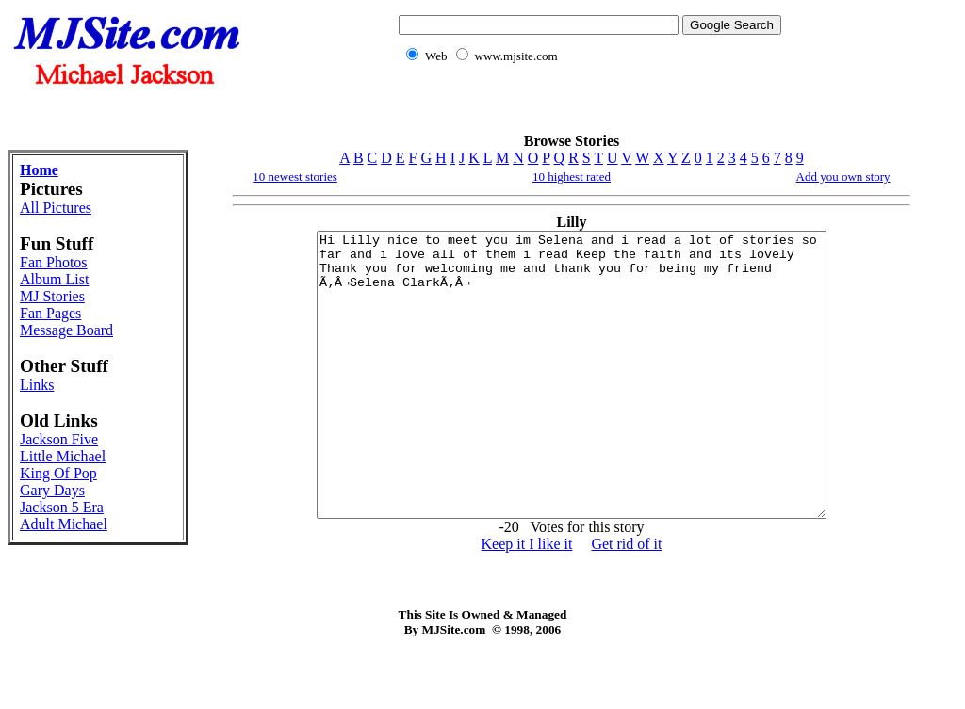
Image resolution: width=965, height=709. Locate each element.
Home (39, 170)
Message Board (66, 330)
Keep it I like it (527, 600)
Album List (54, 279)
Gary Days (52, 490)
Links (37, 385)
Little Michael (63, 456)
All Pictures (55, 208)
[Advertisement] (586, 109)
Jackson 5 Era (62, 507)
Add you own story (843, 176)
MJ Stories (52, 296)
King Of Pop (58, 473)
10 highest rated (571, 176)
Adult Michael (63, 524)
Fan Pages (50, 313)
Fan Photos (54, 262)
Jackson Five (59, 439)
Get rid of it (626, 600)
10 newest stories (295, 176)
